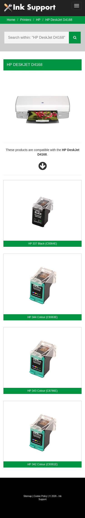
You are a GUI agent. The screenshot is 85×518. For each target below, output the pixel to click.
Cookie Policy (40, 496)
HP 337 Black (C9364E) (42, 243)
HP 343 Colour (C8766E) (42, 390)
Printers (25, 20)
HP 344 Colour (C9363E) (42, 317)
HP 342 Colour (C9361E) (42, 464)
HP (38, 20)
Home (11, 20)
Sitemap (27, 496)
